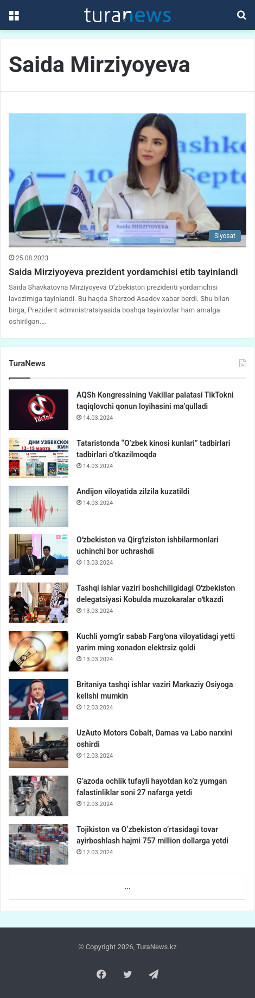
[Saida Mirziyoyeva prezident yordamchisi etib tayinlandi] (127, 180)
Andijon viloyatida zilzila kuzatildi (132, 491)
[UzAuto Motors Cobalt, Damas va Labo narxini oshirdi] (38, 747)
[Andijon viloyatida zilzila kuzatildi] (38, 506)
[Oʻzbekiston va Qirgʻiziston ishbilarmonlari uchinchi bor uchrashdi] (38, 554)
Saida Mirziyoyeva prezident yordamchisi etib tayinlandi (123, 271)
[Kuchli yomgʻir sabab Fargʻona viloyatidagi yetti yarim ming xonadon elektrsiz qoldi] (38, 651)
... (127, 886)
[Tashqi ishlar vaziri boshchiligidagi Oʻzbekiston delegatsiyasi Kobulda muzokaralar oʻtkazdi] (38, 603)
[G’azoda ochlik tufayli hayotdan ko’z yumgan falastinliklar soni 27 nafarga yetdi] (38, 796)
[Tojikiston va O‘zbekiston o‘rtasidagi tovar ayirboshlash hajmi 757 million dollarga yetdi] (38, 844)
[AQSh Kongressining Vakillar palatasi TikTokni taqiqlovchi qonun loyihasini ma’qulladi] (38, 409)
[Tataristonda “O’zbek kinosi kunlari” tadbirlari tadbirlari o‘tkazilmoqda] (38, 458)
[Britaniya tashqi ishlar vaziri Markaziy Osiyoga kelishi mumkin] (38, 699)
